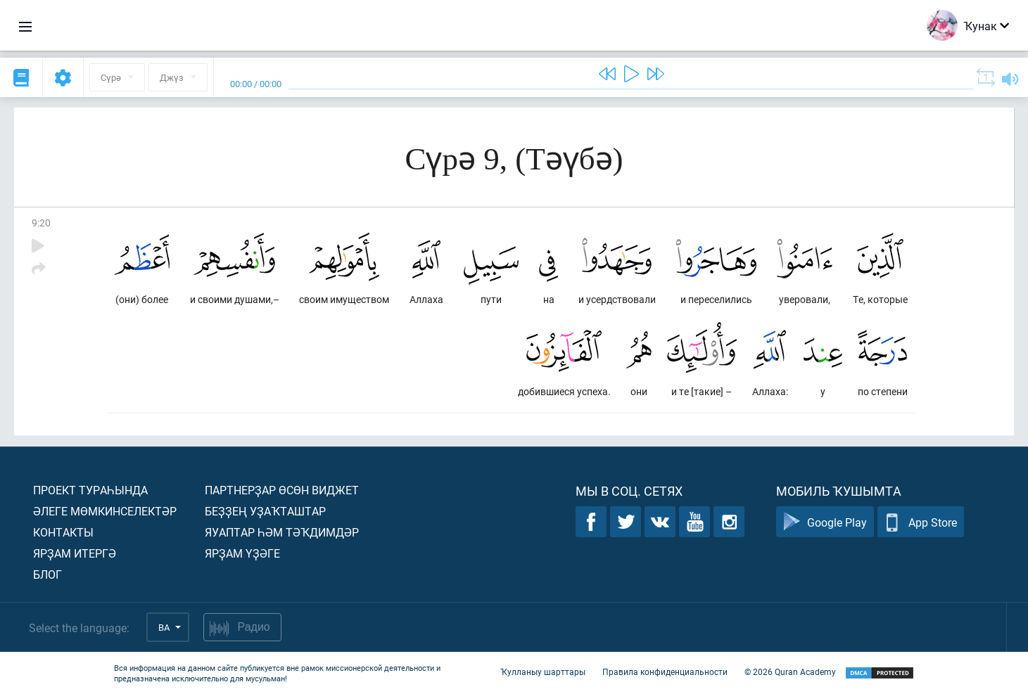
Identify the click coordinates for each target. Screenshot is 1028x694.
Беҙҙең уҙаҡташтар (265, 510)
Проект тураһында (90, 489)
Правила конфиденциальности (665, 671)
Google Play (825, 522)
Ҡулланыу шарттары (542, 671)
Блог (47, 574)
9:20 (41, 222)
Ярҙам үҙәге (242, 553)
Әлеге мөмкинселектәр (105, 510)
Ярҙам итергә (74, 553)
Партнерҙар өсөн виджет (282, 489)
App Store (920, 522)
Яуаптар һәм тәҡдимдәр (282, 532)
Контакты (63, 532)
